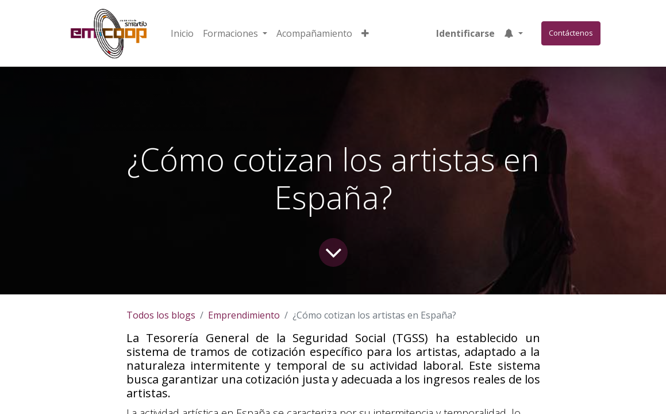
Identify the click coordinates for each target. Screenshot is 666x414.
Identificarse (465, 33)
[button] (365, 33)
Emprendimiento (244, 315)
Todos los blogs (160, 315)
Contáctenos (571, 33)
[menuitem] (182, 33)
